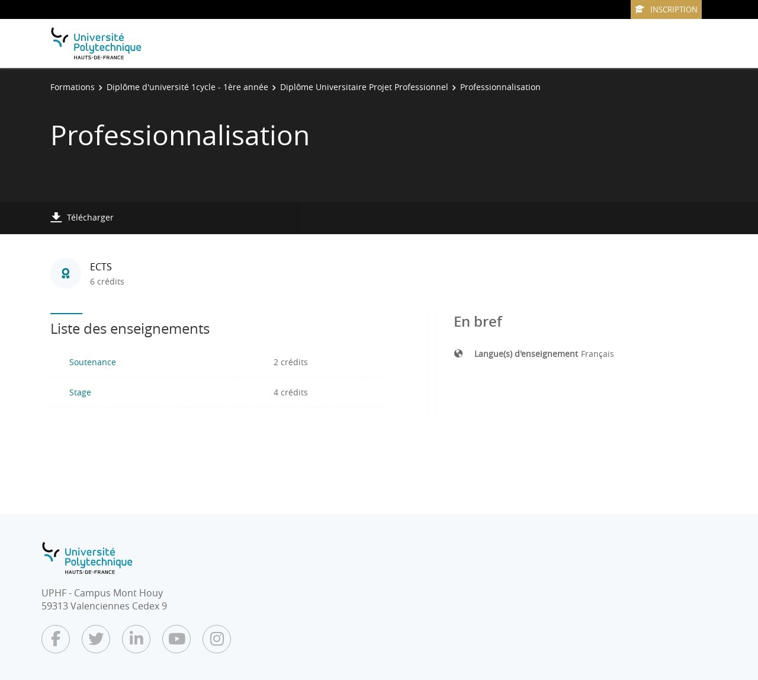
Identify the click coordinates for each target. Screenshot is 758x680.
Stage (80, 392)
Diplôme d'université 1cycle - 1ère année (187, 86)
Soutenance (92, 362)
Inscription (666, 9)
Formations (72, 86)
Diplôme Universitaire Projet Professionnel (364, 86)
